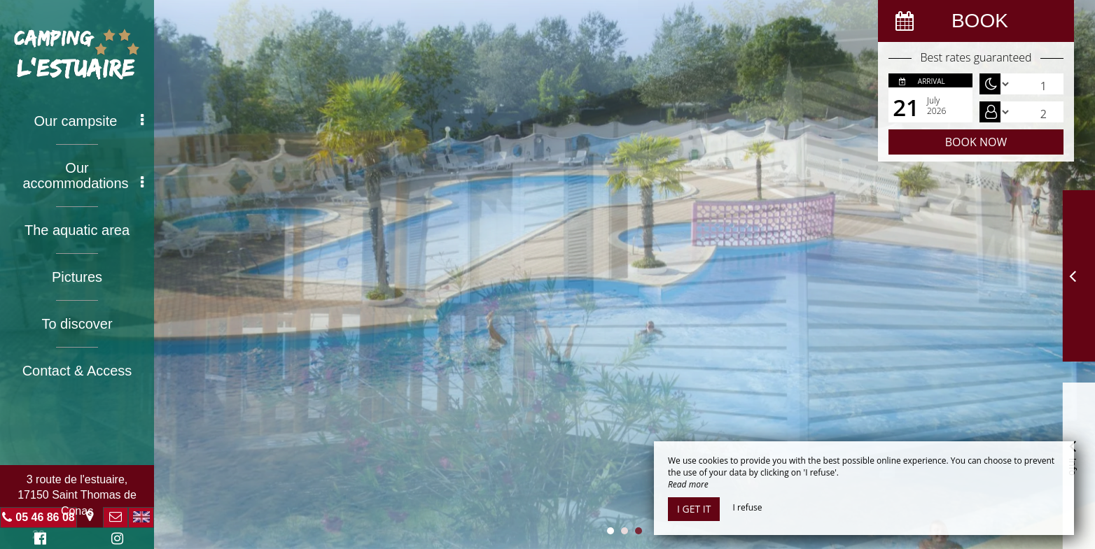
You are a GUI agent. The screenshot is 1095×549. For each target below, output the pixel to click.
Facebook (38, 540)
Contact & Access (77, 370)
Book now (976, 142)
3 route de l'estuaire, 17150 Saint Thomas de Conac (77, 495)
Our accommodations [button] (83, 175)
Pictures (77, 277)
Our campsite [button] (89, 121)
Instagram (114, 540)
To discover (76, 323)
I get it (694, 508)
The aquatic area (77, 230)
